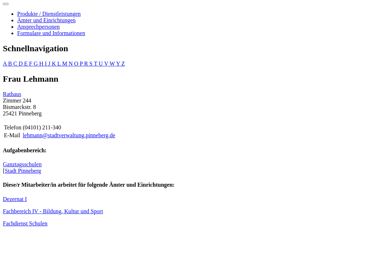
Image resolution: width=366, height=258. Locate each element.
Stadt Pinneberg (23, 171)
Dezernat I (15, 199)
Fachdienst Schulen (25, 223)
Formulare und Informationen (51, 33)
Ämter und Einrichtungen (46, 20)
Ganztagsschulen (22, 164)
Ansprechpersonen (38, 27)
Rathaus (12, 94)
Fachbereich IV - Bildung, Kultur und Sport (53, 211)
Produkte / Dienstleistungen (49, 14)
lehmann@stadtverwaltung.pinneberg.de (69, 135)
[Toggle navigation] (6, 4)
